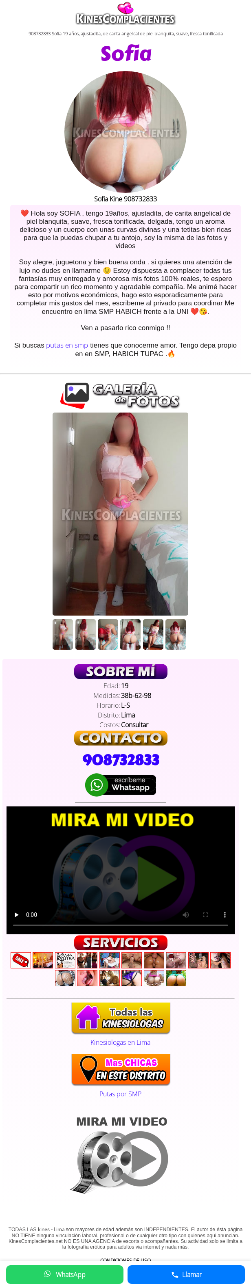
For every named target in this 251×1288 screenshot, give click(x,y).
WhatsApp (65, 1274)
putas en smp (67, 345)
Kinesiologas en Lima (120, 1038)
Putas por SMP (120, 1089)
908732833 (120, 760)
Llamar (186, 1274)
